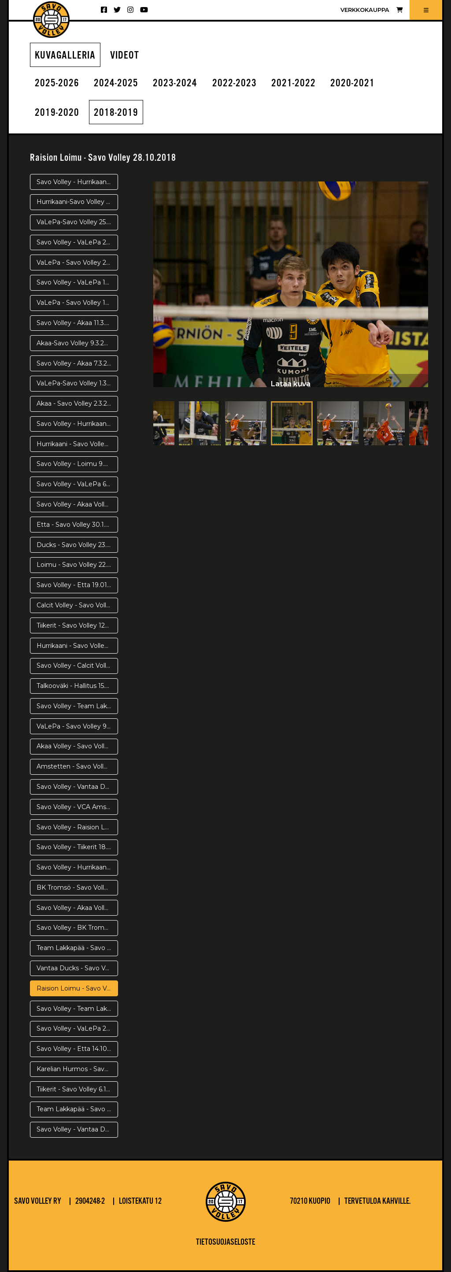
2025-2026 (57, 83)
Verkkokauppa (371, 10)
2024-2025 (116, 83)
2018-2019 (116, 113)
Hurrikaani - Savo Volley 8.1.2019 (77, 646)
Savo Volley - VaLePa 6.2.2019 (77, 484)
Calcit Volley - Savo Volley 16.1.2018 (77, 605)
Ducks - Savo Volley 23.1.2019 (77, 545)
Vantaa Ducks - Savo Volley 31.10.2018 (77, 968)
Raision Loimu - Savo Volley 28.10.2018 (77, 988)
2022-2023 (234, 83)
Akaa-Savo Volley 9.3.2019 (76, 343)
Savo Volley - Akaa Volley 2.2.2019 (77, 504)
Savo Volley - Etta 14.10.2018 (77, 1049)
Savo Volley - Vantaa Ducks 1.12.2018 (77, 787)
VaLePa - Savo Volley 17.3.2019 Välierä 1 (77, 303)
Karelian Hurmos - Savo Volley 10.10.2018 (77, 1069)
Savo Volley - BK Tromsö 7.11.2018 (77, 928)
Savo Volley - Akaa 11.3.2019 (77, 323)
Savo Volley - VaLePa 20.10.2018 (77, 1028)
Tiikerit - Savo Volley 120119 (77, 625)
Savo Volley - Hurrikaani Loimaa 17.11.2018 (77, 867)
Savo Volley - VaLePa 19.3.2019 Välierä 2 (77, 282)
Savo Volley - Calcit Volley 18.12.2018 (77, 665)
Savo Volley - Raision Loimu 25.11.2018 (77, 827)
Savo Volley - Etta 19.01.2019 (77, 585)
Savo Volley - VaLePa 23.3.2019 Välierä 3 (77, 242)
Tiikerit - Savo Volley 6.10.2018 (77, 1089)
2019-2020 (57, 113)
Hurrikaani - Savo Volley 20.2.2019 (77, 444)
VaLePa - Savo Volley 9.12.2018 (77, 726)
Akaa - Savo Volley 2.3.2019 (77, 403)
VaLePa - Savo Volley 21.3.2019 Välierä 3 (77, 262)
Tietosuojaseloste (225, 1242)
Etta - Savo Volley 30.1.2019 (77, 525)
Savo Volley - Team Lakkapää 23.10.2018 (77, 1009)
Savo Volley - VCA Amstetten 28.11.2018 (77, 807)
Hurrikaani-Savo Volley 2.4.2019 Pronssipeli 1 (77, 202)
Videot (124, 56)
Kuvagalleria (65, 56)
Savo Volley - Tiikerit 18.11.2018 (77, 847)
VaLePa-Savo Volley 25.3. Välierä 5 (77, 222)
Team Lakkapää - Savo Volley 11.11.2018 (77, 948)
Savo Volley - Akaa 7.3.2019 (77, 363)
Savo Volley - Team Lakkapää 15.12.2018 (77, 706)
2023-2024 (175, 83)
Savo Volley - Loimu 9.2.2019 (77, 464)
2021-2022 (293, 83)
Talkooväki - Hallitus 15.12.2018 (77, 686)
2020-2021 (352, 83)
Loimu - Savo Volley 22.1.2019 (77, 565)
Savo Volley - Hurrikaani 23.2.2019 (77, 424)
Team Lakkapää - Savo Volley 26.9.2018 (77, 1109)
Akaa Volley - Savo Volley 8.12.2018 (77, 746)
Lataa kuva (291, 384)
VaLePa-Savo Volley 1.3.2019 (77, 383)
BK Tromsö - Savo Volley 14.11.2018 (77, 887)
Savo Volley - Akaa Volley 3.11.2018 (77, 908)
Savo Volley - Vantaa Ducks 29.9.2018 (77, 1129)
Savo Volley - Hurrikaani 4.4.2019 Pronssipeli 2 (77, 182)
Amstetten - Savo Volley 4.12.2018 (77, 766)
